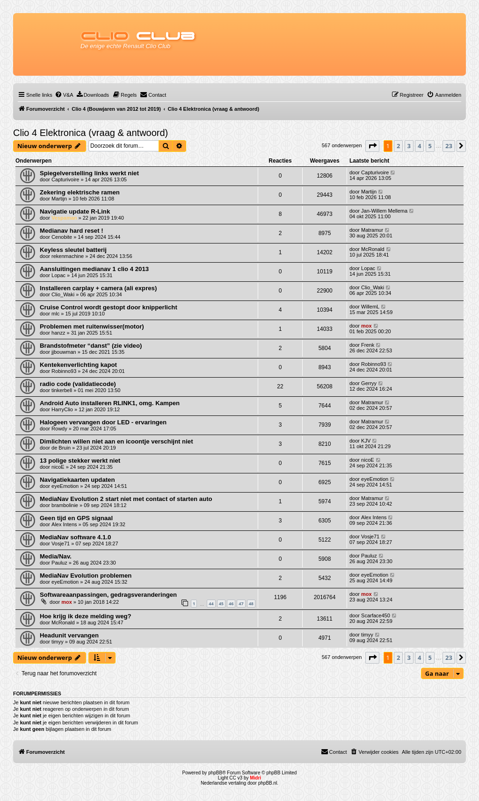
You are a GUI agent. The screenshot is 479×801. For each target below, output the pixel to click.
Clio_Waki (62, 294)
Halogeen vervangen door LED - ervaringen (103, 422)
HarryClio (62, 409)
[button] (372, 145)
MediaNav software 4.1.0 (75, 537)
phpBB (215, 772)
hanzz (58, 333)
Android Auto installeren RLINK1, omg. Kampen (110, 403)
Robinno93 (63, 371)
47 (241, 604)
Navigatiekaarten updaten (77, 479)
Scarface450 (375, 615)
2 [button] (398, 146)
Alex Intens (64, 524)
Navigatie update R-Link (75, 211)
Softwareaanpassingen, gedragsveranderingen (108, 594)
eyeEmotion (65, 486)
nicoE (58, 467)
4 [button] (419, 146)
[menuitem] (64, 94)
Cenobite (61, 237)
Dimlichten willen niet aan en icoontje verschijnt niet (116, 441)
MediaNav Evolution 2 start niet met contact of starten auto (126, 498)
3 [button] (409, 146)
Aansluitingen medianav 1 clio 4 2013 (94, 268)
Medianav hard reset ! (71, 230)
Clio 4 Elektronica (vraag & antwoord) (90, 133)
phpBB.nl (267, 783)
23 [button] (448, 146)
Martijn (59, 198)
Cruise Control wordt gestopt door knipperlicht (108, 307)
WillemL (370, 306)
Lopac (58, 275)
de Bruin (61, 448)
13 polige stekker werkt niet (80, 460)
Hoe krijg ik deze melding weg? (85, 616)
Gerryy (369, 383)
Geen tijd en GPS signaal (76, 518)
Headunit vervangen (69, 635)
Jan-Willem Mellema (384, 211)
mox (366, 326)
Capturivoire (65, 179)
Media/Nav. (56, 556)
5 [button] (430, 146)
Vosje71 (60, 543)
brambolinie (64, 505)
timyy (57, 641)
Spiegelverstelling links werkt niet (89, 173)
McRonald (373, 249)
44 (211, 604)
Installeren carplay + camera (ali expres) (98, 288)
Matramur (372, 230)
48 (251, 604)
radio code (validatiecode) (78, 383)
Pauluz (59, 562)
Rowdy (59, 428)
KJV (365, 440)
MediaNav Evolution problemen (85, 575)
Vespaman (64, 218)
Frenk (367, 345)
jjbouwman (63, 352)
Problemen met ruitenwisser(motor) (92, 326)
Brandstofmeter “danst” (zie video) (91, 345)
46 (231, 604)
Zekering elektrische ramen (80, 192)
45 (221, 604)
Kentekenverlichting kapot (78, 364)
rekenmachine (67, 256)
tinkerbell (61, 390)
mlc (55, 313)
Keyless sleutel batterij (73, 249)
